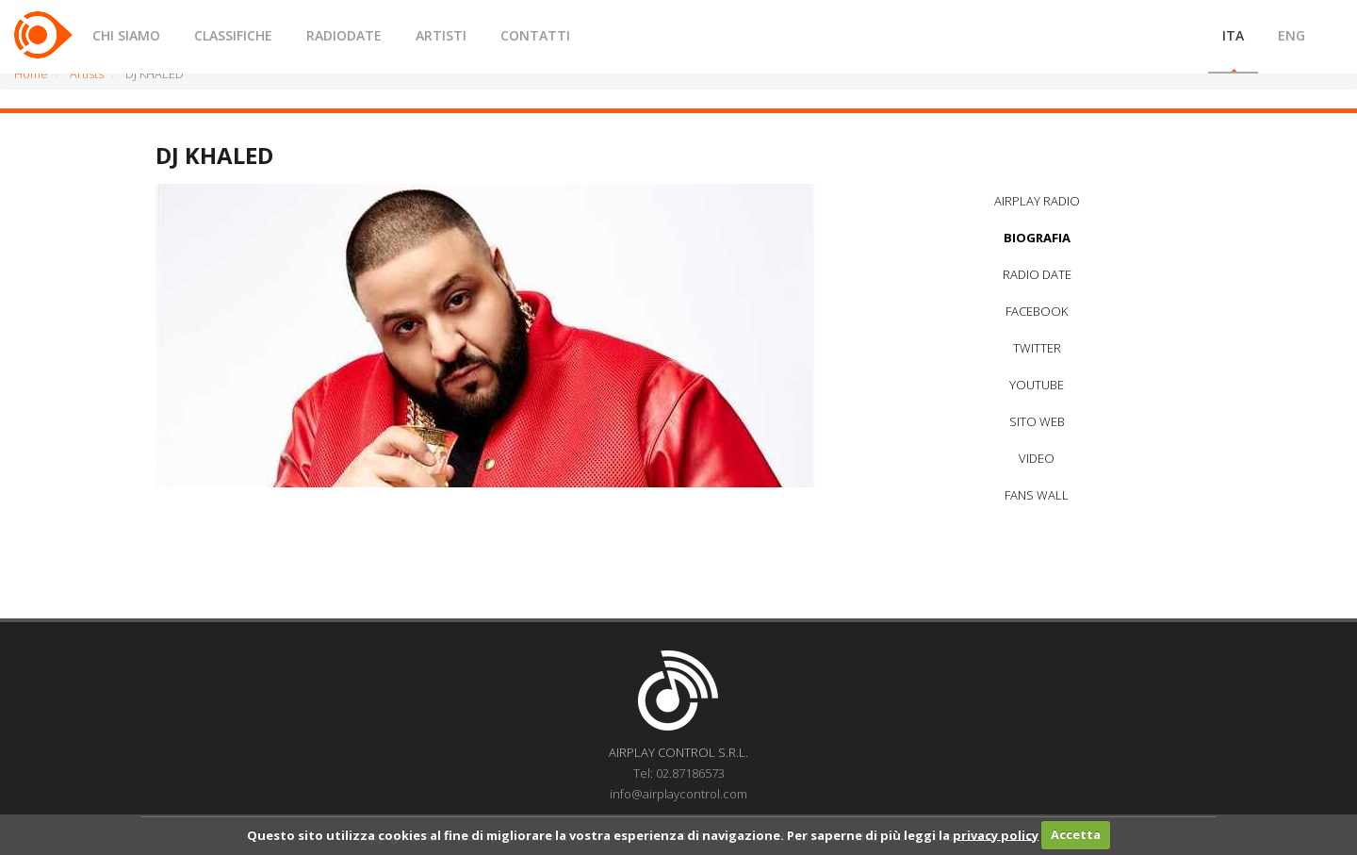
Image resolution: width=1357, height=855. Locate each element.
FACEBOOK (1036, 311)
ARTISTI (441, 35)
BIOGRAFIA (1037, 237)
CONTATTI (535, 35)
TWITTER (1037, 347)
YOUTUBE (1036, 384)
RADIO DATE (1037, 274)
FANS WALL (1037, 494)
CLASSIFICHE (233, 35)
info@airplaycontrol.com (678, 793)
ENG (1291, 35)
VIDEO (1037, 458)
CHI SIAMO (126, 35)
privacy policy (995, 834)
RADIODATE (344, 35)
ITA (1233, 35)
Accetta (1076, 834)
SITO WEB (1037, 421)
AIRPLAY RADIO (1037, 200)
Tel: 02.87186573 (679, 773)
